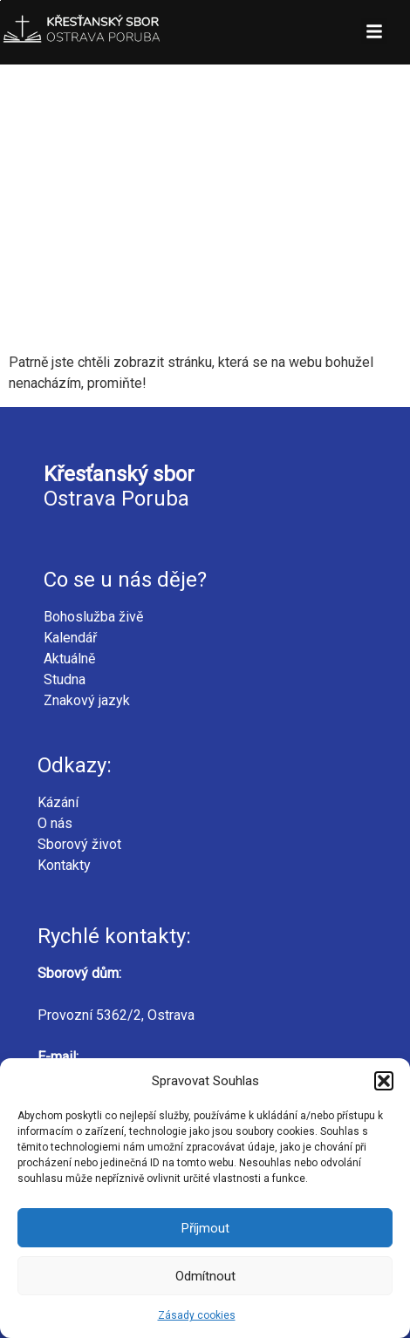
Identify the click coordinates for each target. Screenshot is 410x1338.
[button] (384, 1081)
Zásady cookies (197, 1315)
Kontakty (64, 865)
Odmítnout (205, 1276)
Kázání (58, 802)
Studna (64, 679)
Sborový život (79, 844)
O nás (55, 823)
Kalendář (70, 637)
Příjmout (205, 1228)
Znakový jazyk (87, 700)
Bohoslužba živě (93, 616)
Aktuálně (69, 658)
